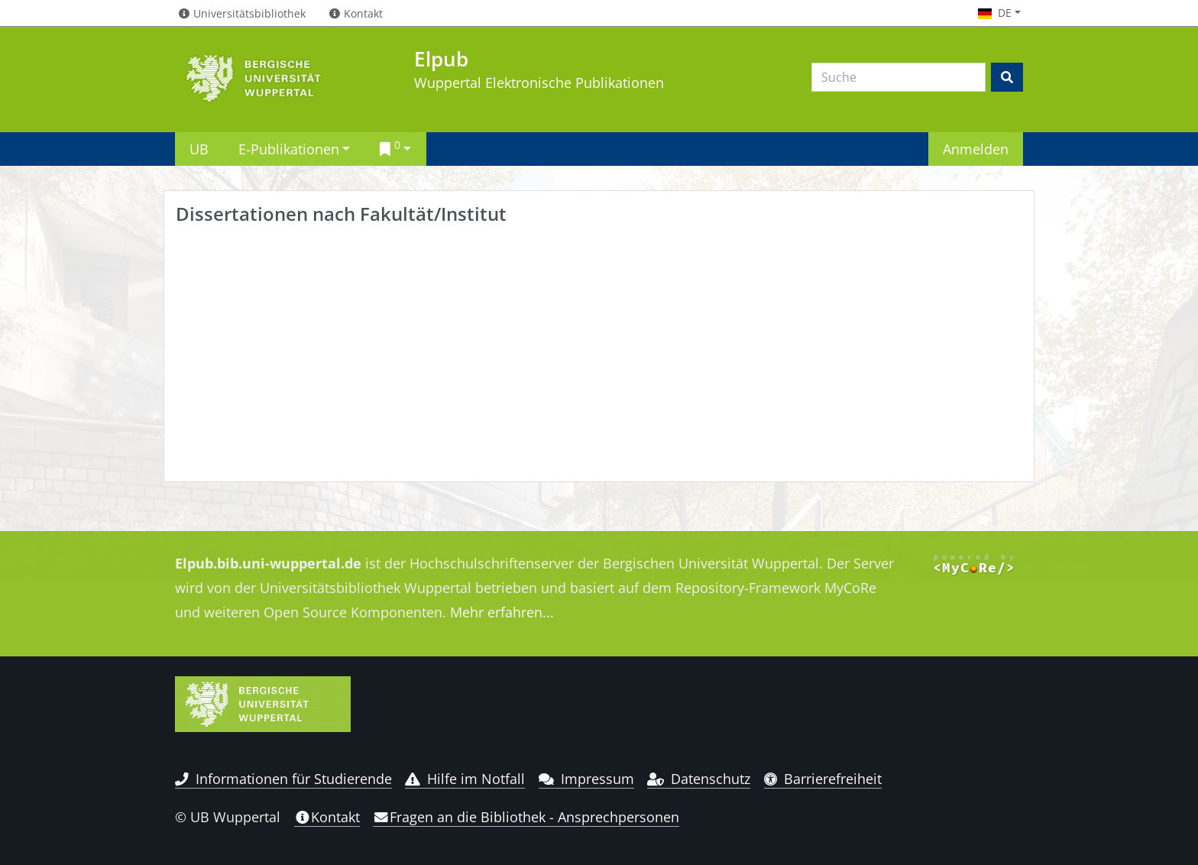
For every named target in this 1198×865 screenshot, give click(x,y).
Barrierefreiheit (823, 778)
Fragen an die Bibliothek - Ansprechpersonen (526, 817)
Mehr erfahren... (502, 612)
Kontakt (327, 817)
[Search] (898, 77)
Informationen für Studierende (283, 778)
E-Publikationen (288, 148)
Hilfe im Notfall (465, 778)
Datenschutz (698, 778)
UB (199, 148)
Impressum (586, 778)
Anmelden (976, 148)
